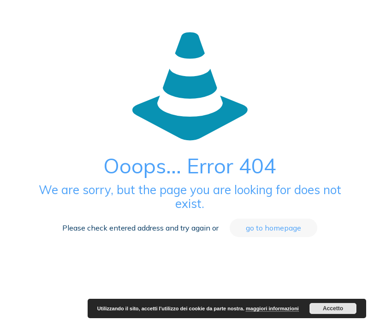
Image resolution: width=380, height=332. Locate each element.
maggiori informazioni (272, 308)
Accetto (333, 308)
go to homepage (273, 227)
